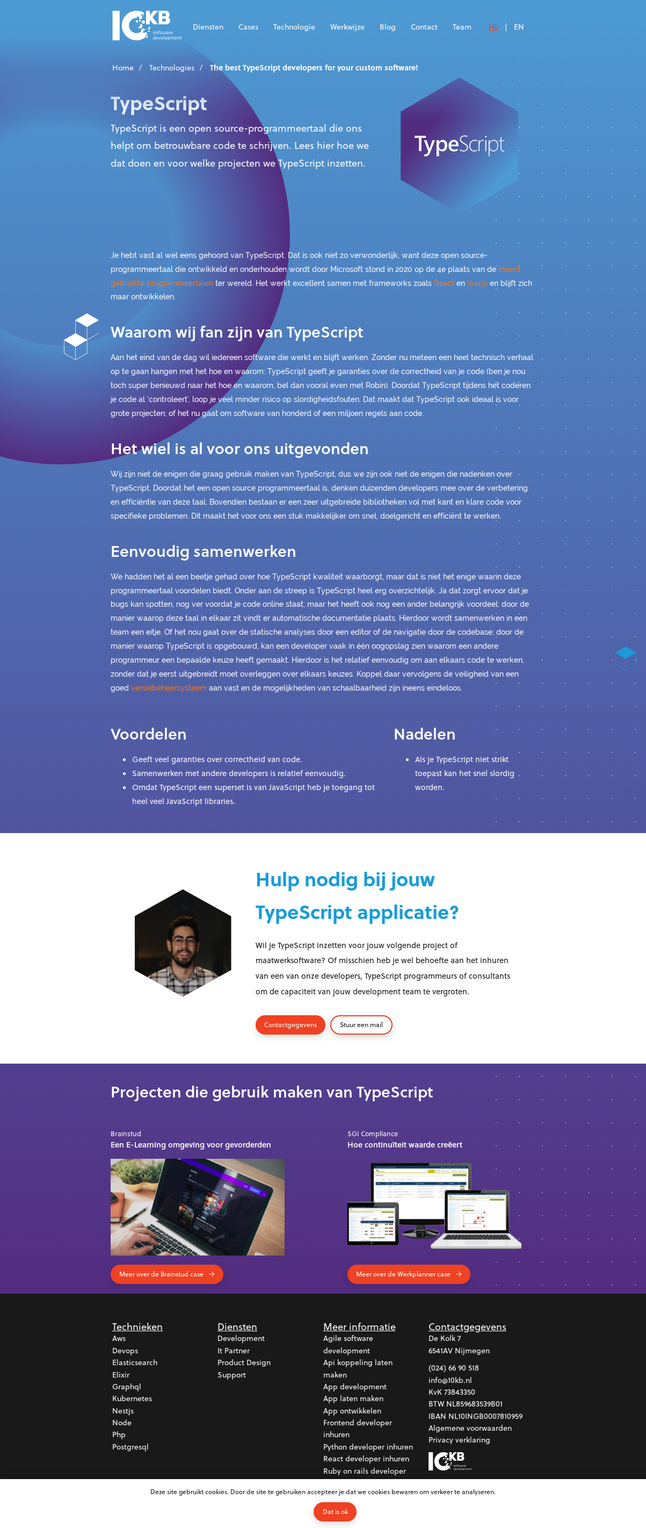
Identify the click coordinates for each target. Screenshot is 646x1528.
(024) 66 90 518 (454, 1367)
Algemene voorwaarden (470, 1427)
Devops (125, 1350)
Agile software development (348, 1343)
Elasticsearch (134, 1362)
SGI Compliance (372, 1133)
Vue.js (477, 283)
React (444, 283)
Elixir (120, 1374)
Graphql (126, 1386)
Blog (388, 26)
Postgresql (130, 1446)
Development (241, 1338)
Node (122, 1422)
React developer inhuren (366, 1458)
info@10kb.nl (450, 1380)
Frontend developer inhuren (357, 1428)
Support (231, 1374)
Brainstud (126, 1133)
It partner (233, 1350)
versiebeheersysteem (169, 687)
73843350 (459, 1391)
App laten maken (353, 1398)
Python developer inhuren (368, 1446)
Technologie (294, 26)
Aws (119, 1338)
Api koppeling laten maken (358, 1368)
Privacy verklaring (459, 1440)
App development (355, 1386)
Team (462, 26)
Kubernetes (132, 1398)
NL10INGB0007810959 (485, 1416)
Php (119, 1434)
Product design (244, 1362)
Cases (248, 26)
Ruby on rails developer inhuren (364, 1476)
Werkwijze (347, 26)
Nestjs (123, 1410)
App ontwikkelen (352, 1410)
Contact (424, 26)
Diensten (208, 26)
